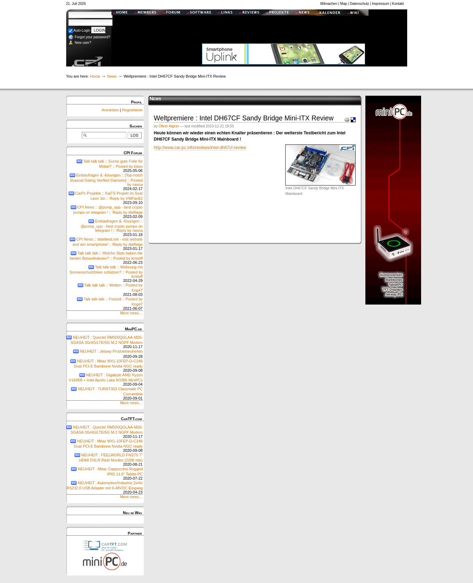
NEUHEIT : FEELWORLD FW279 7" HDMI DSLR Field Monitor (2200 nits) (104, 459)
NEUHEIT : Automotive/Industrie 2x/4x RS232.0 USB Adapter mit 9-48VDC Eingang (104, 487)
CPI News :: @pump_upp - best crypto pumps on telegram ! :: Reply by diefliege (104, 212)
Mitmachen (329, 4)
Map (343, 4)
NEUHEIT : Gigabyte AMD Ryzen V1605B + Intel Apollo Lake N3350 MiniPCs (104, 379)
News (112, 76)
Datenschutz (359, 4)
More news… (131, 313)
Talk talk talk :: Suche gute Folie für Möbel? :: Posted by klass (104, 166)
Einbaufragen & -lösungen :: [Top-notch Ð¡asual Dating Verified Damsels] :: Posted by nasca (104, 182)
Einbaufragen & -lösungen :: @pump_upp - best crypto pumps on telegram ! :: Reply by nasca (104, 228)
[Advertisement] (283, 26)
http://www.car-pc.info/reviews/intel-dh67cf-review (200, 147)
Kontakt (398, 4)
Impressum (380, 4)
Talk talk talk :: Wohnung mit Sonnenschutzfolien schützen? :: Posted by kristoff (104, 274)
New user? (80, 43)
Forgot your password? (89, 37)
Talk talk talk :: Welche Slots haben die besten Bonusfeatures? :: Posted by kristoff (104, 258)
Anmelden (111, 110)
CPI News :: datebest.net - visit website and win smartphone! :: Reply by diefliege (104, 244)
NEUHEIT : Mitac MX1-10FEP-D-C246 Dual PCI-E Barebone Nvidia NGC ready (104, 365)
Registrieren (132, 110)
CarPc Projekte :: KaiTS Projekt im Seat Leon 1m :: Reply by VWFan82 (104, 198)
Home (95, 76)
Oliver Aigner (168, 126)
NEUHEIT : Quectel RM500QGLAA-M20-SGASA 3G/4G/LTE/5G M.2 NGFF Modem (104, 342)
